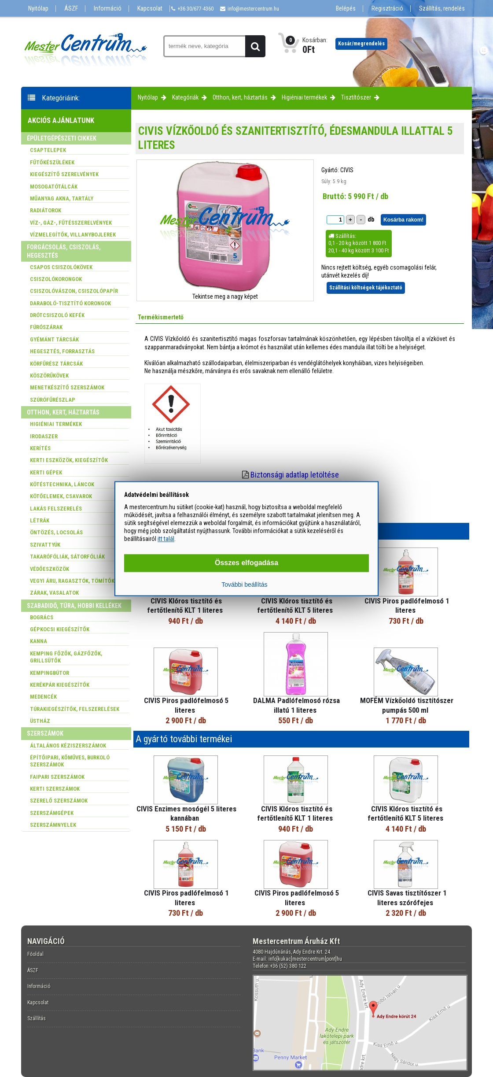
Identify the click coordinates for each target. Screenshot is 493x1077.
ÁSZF (71, 8)
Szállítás (36, 1018)
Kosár (361, 44)
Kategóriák (185, 97)
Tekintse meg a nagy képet (225, 296)
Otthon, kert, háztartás (240, 97)
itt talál (166, 539)
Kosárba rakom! (403, 220)
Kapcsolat (149, 8)
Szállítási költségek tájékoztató (365, 288)
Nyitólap (38, 8)
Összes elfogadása (246, 562)
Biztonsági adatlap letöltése (294, 474)
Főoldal (35, 954)
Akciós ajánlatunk (61, 120)
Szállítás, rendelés (442, 8)
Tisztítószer (356, 97)
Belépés (346, 8)
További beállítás (244, 584)
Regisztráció (387, 8)
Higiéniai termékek (304, 97)
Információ (107, 8)
